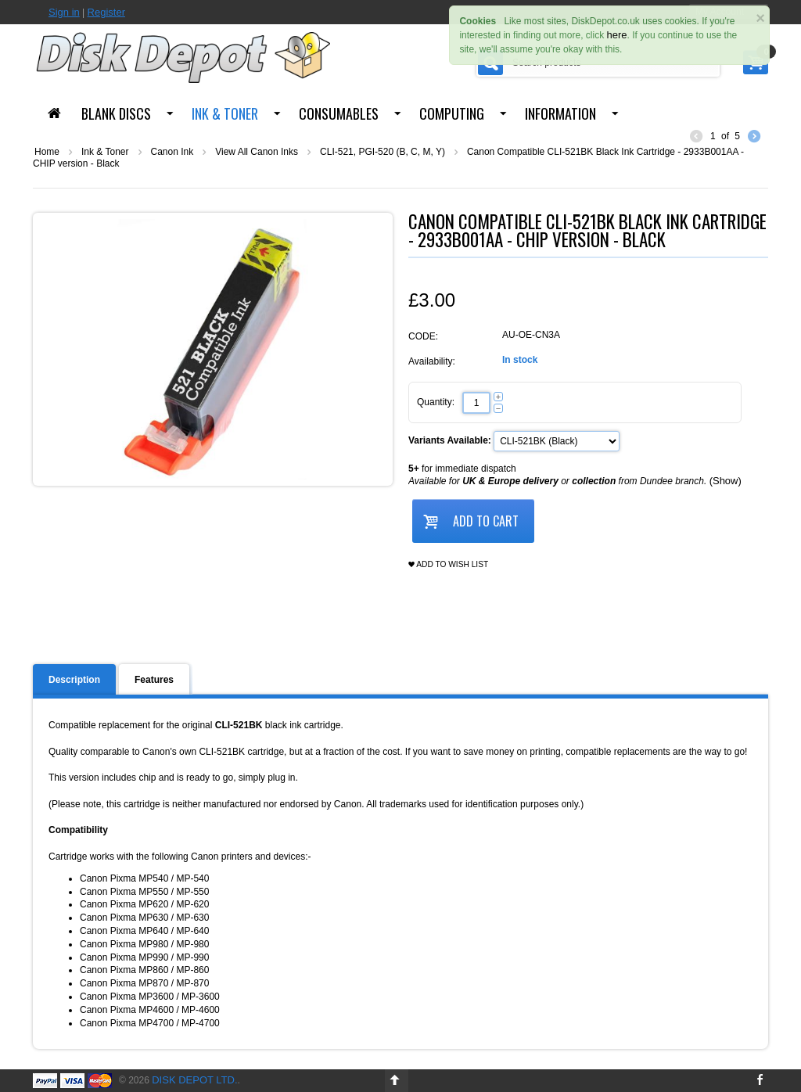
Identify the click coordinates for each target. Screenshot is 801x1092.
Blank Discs (116, 113)
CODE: (423, 336)
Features (154, 679)
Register (106, 12)
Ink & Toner (225, 113)
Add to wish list (448, 564)
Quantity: (435, 402)
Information (560, 113)
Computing (451, 113)
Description (74, 679)
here (617, 35)
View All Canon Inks (256, 151)
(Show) (725, 481)
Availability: (431, 361)
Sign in (64, 12)
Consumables (339, 113)
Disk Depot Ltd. (194, 1080)
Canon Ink (172, 151)
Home (46, 151)
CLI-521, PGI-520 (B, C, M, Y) (382, 151)
